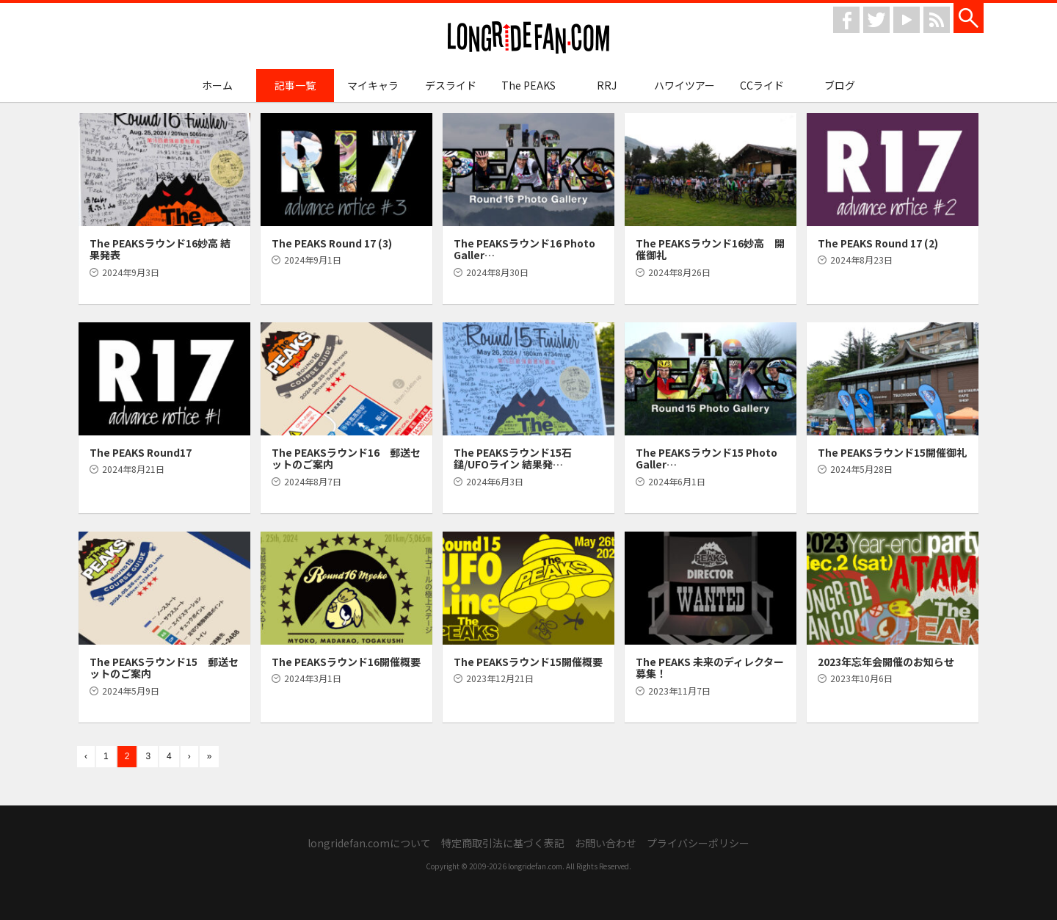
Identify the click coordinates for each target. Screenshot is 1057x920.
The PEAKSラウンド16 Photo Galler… (524, 249)
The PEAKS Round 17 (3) (332, 243)
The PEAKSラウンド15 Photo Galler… (706, 458)
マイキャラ (373, 85)
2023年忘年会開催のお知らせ (886, 661)
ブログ (839, 85)
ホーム (217, 85)
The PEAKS (528, 85)
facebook (846, 20)
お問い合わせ (605, 843)
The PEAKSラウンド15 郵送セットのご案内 (164, 667)
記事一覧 (295, 85)
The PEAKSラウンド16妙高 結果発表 (160, 249)
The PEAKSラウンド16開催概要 (346, 661)
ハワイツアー (684, 85)
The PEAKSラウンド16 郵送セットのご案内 (346, 458)
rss (936, 20)
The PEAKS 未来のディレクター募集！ (710, 667)
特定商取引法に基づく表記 (502, 843)
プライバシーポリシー (698, 843)
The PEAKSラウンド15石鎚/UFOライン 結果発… (513, 458)
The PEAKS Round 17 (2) (878, 243)
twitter (876, 20)
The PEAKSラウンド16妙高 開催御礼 (710, 249)
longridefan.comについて (369, 843)
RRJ (607, 85)
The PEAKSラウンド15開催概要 (528, 661)
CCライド (762, 85)
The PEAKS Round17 (141, 452)
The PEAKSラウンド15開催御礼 (892, 452)
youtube (906, 20)
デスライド (450, 85)
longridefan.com (528, 37)
